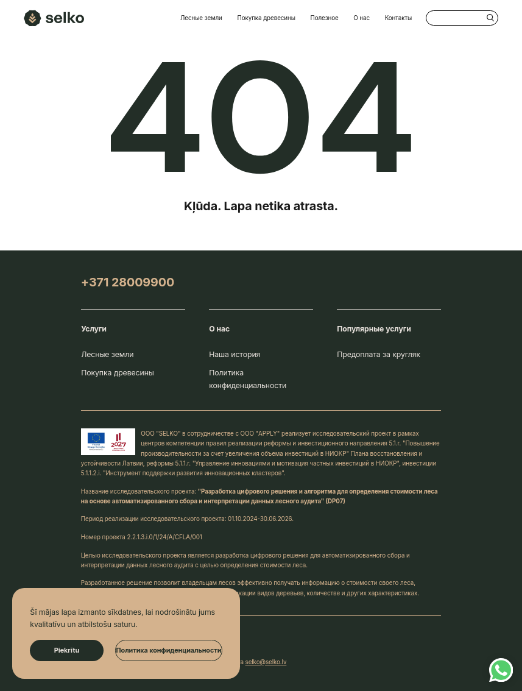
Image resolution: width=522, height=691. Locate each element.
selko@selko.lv (266, 661)
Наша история (234, 354)
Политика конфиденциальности (247, 378)
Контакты (398, 17)
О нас (361, 17)
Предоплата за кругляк (378, 354)
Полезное (325, 17)
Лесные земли (201, 17)
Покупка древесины (266, 17)
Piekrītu (66, 650)
